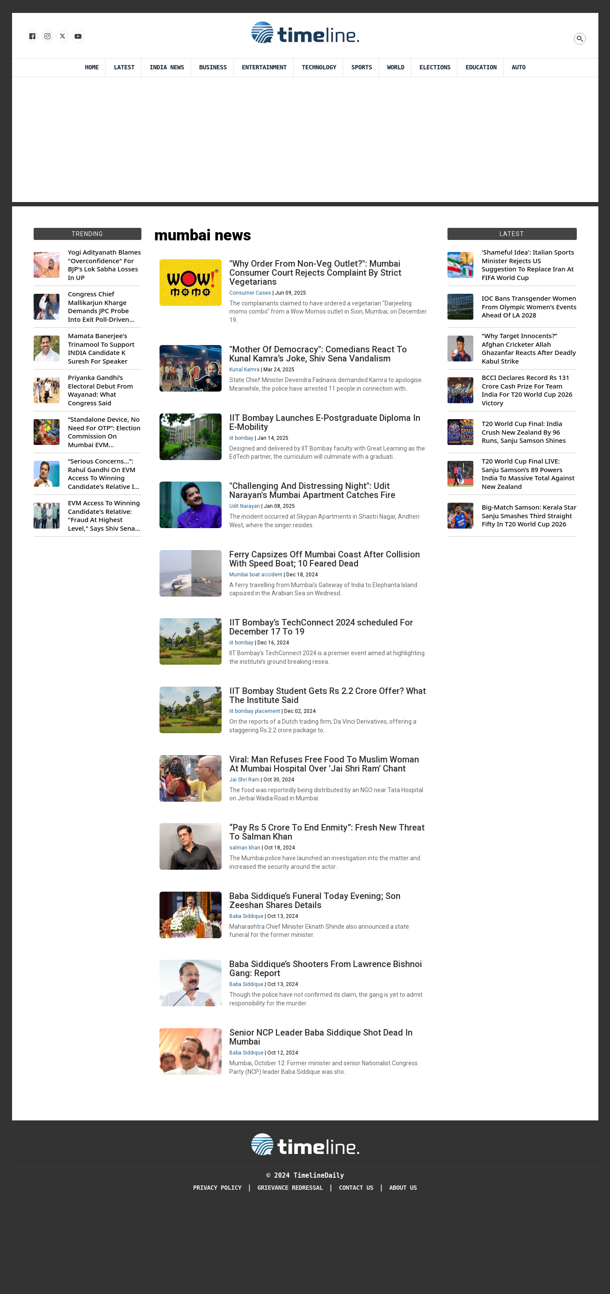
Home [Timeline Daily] (92, 67)
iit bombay (245, 463)
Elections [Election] (434, 67)
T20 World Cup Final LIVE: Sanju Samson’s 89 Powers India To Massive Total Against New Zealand (528, 474)
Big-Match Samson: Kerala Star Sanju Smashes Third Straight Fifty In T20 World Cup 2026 (529, 515)
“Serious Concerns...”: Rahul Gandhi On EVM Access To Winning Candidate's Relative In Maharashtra (103, 474)
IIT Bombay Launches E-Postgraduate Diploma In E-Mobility (328, 447)
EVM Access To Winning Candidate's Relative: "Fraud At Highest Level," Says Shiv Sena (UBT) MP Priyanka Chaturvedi (104, 515)
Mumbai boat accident (259, 612)
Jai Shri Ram (248, 836)
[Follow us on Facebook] (31, 36)
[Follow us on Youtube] (77, 36)
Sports (361, 67)
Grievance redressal (290, 1272)
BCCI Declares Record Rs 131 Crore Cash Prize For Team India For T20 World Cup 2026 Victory (527, 390)
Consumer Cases (254, 296)
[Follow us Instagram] (46, 36)
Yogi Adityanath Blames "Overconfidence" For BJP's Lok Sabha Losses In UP (104, 265)
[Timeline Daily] (305, 1228)
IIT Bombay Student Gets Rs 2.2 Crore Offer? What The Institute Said (320, 745)
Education (481, 67)
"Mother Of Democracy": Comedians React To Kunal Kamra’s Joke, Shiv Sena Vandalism (322, 363)
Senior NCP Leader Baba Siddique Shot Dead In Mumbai (324, 1118)
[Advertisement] (305, 141)
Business (213, 67)
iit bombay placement (258, 761)
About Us (403, 1272)
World (395, 67)
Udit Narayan (248, 537)
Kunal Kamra (248, 379)
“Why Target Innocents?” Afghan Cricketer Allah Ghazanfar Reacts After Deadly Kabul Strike (529, 348)
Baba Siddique (250, 985)
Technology (319, 67)
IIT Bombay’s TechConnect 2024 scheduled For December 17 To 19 (325, 670)
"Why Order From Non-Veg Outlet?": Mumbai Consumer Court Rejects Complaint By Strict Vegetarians (319, 276)
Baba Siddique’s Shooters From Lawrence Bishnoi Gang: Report (314, 1043)
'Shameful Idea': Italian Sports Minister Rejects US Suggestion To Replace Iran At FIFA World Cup (528, 265)
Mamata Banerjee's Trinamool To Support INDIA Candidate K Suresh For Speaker (101, 348)
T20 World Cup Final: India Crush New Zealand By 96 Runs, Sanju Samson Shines (524, 432)
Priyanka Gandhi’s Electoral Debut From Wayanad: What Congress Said (100, 390)
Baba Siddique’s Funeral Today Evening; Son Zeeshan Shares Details (318, 969)
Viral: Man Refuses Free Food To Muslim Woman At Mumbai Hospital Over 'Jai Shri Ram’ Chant (328, 820)
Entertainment (264, 67)
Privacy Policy (217, 1272)
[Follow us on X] (62, 36)
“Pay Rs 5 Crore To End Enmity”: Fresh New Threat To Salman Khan (316, 894)
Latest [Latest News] (124, 67)
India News (167, 67)
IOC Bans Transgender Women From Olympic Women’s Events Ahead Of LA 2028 (529, 306)
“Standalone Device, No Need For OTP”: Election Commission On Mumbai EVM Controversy (104, 432)
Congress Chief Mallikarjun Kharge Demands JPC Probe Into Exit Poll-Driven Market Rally (98, 307)
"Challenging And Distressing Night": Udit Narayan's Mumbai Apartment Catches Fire (316, 521)
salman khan (248, 910)
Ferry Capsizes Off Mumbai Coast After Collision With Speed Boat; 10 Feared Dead (328, 596)
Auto (519, 67)
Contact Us (356, 1272)
